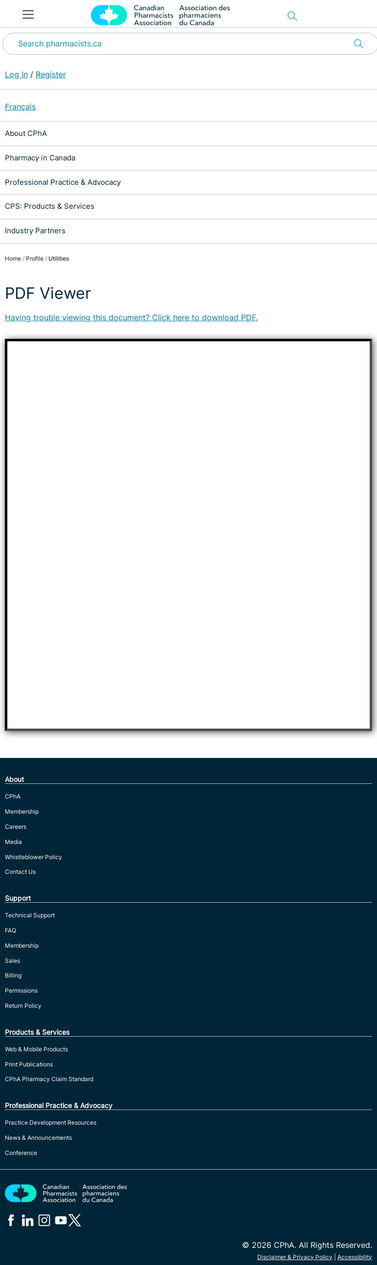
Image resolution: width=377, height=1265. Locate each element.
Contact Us (20, 871)
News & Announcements (38, 1137)
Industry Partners (35, 230)
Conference (21, 1152)
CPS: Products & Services (49, 206)
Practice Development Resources (50, 1122)
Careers (15, 826)
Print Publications (29, 1064)
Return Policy (23, 1005)
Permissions (21, 990)
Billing (13, 975)
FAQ (10, 930)
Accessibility (354, 1257)
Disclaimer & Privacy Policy (295, 1257)
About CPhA (26, 133)
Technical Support (30, 915)
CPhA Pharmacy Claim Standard (49, 1079)
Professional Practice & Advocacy (63, 182)
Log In (16, 74)
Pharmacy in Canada (40, 157)
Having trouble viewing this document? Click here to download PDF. (131, 317)
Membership (22, 811)
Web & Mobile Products (36, 1049)
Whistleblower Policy (33, 857)
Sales (12, 960)
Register (51, 74)
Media (13, 841)
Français (20, 106)
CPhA (13, 796)
